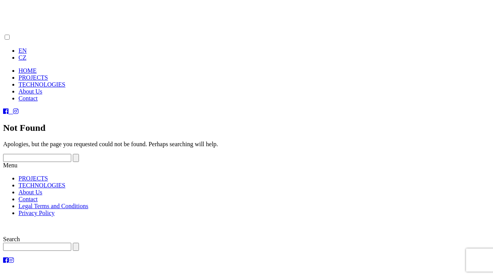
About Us (30, 91)
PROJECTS (33, 77)
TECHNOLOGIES (41, 84)
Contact (28, 98)
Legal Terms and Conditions (53, 206)
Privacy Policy (36, 213)
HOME (27, 70)
